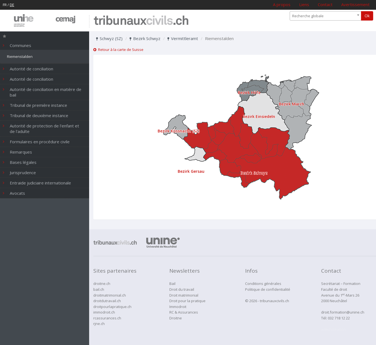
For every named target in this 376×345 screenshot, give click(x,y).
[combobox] (325, 16)
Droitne (175, 318)
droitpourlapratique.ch (112, 306)
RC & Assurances (183, 312)
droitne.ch (101, 283)
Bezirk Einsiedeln (259, 116)
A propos (281, 4)
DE (12, 4)
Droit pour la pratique (187, 300)
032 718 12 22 (339, 318)
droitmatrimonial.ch (109, 295)
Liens (304, 4)
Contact (325, 4)
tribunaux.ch (141, 21)
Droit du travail (181, 289)
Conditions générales (263, 283)
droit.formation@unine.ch (342, 312)
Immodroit (177, 306)
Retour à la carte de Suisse (118, 49)
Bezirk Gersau (191, 171)
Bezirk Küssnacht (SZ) (178, 131)
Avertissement (355, 4)
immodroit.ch (104, 312)
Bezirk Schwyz (145, 38)
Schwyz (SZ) (109, 38)
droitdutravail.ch (107, 300)
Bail (172, 283)
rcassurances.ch (107, 318)
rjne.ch (99, 323)
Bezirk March (291, 104)
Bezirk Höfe (249, 92)
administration (333, 329)
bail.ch (98, 289)
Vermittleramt (182, 38)
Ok (367, 15)
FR (5, 4)
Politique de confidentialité (267, 289)
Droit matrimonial (183, 295)
